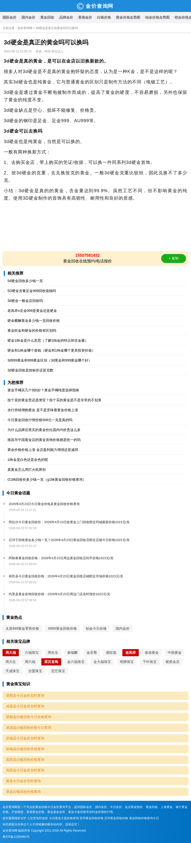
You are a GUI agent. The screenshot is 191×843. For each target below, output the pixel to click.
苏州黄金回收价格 (91, 818)
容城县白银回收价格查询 (25, 749)
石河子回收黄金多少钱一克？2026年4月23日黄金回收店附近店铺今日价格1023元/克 (69, 540)
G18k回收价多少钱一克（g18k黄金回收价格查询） (46, 479)
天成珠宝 (12, 671)
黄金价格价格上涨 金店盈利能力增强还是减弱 (42, 450)
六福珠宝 (32, 653)
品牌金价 (66, 17)
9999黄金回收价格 (62, 628)
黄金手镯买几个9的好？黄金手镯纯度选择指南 (43, 390)
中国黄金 (175, 653)
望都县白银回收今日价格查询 (28, 717)
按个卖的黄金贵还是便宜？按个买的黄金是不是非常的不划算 (54, 400)
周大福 (10, 653)
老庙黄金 (152, 653)
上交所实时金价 (37, 818)
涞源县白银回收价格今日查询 (28, 728)
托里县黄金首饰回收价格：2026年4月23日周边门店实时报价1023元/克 (59, 594)
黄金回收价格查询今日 (144, 818)
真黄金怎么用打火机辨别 (26, 470)
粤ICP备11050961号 (16, 837)
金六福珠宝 (76, 662)
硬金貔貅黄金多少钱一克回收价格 (33, 321)
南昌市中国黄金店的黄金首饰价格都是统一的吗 (44, 440)
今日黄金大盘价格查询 (64, 818)
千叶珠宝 (150, 662)
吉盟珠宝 (35, 671)
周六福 (30, 662)
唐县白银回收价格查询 (23, 792)
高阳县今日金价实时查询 (25, 770)
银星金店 (173, 662)
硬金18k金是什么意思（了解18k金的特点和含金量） (47, 340)
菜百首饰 (51, 662)
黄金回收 (47, 17)
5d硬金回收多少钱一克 (25, 281)
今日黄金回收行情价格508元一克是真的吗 (39, 420)
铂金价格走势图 (157, 17)
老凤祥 (130, 653)
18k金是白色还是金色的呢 (27, 460)
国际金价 (9, 17)
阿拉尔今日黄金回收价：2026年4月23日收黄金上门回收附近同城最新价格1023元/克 (69, 522)
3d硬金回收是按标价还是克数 (30, 370)
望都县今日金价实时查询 (25, 695)
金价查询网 (24, 28)
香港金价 (85, 17)
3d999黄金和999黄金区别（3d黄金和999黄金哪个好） (49, 360)
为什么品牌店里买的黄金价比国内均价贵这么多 (44, 430)
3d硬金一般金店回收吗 (25, 301)
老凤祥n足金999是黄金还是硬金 (32, 311)
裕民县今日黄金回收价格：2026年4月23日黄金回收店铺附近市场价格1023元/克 (66, 576)
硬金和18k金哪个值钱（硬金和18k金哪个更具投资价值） (51, 350)
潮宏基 (111, 653)
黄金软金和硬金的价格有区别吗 (31, 330)
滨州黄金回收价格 (116, 818)
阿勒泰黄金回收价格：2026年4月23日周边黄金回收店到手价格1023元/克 (61, 558)
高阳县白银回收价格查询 (25, 760)
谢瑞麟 (72, 653)
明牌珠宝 (127, 662)
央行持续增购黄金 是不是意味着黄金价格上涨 (42, 410)
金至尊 (92, 653)
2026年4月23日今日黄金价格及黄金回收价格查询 (44, 504)
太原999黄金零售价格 (22, 628)
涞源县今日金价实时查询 (25, 706)
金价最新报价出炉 (14, 818)
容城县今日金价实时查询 (25, 738)
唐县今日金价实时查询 (23, 781)
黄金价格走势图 (128, 17)
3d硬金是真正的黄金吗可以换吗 (57, 28)
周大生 (10, 662)
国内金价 (28, 17)
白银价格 (104, 17)
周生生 (53, 653)
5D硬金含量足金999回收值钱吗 (31, 291)
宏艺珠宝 (58, 671)
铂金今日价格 (96, 628)
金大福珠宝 (102, 662)
